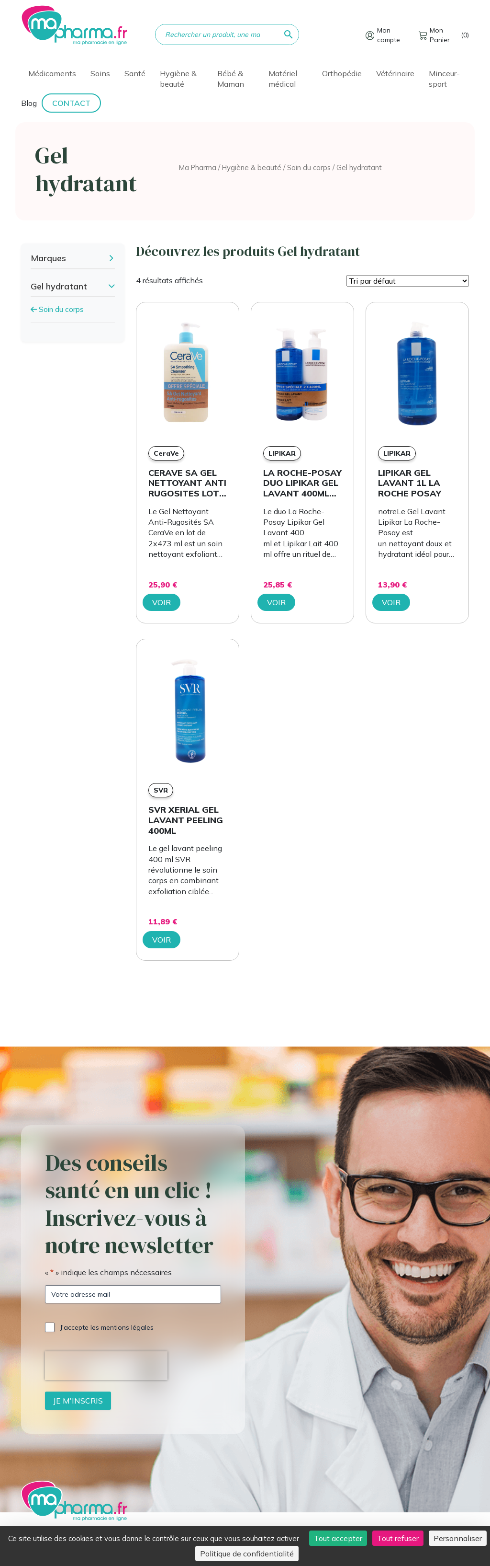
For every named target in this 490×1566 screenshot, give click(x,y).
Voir (161, 602)
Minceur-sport (444, 79)
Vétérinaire (395, 73)
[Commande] (407, 281)
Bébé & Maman (230, 79)
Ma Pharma (197, 167)
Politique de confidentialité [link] (247, 1553)
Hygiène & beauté (178, 79)
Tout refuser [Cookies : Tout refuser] (398, 1538)
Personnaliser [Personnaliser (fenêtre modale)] (458, 1538)
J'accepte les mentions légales (107, 1327)
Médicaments (52, 73)
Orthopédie (342, 73)
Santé (134, 73)
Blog (29, 103)
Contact (71, 103)
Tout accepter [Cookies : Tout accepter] (338, 1538)
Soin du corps (309, 167)
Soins (100, 73)
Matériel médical (282, 79)
